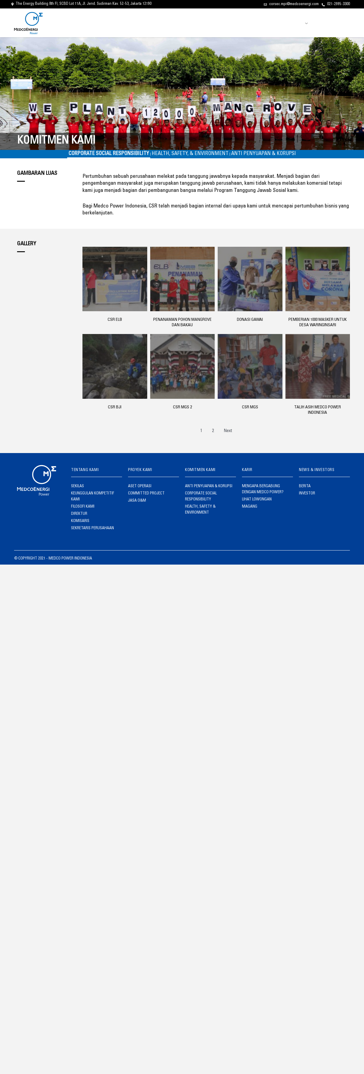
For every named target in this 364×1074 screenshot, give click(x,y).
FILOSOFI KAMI (81, 503)
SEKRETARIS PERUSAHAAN (88, 521)
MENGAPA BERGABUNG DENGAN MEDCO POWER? (264, 494)
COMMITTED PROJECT (142, 497)
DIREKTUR (77, 509)
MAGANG (248, 509)
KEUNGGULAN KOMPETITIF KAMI (93, 497)
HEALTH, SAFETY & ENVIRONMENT (206, 503)
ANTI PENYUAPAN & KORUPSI (273, 156)
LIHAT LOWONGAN (254, 503)
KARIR (244, 23)
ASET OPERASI (137, 491)
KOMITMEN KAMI (220, 23)
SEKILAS (76, 491)
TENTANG (169, 23)
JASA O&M (135, 503)
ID (303, 24)
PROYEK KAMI (192, 23)
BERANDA (148, 23)
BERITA (260, 23)
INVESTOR (279, 23)
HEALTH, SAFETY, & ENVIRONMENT (190, 156)
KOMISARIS (78, 515)
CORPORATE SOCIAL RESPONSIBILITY (99, 156)
